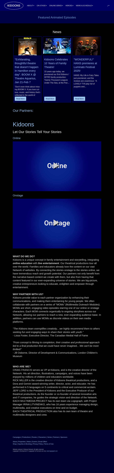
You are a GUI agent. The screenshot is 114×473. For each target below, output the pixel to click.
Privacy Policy (38, 444)
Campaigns (17, 437)
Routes (34, 437)
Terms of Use (49, 444)
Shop (14, 444)
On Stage (42, 6)
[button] (56, 165)
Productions (26, 437)
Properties (22, 442)
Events (34, 442)
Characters (42, 437)
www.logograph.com (51, 451)
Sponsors (64, 437)
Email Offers (42, 442)
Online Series (56, 6)
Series (49, 437)
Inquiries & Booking (25, 444)
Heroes (69, 6)
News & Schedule (84, 6)
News (29, 442)
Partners (56, 437)
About (30, 6)
